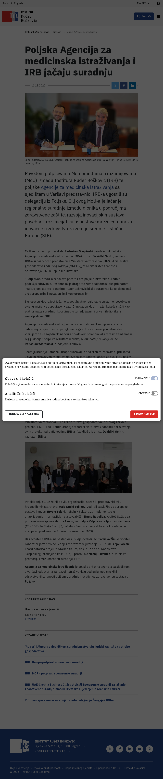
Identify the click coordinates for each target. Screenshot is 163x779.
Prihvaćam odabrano (24, 414)
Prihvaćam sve (144, 414)
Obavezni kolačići (20, 378)
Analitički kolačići (20, 393)
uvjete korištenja (144, 366)
